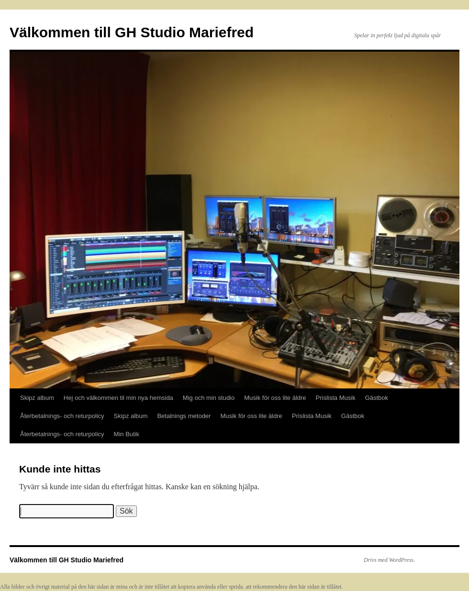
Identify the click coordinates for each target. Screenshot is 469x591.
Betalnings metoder (184, 415)
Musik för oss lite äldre (275, 397)
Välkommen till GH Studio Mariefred (132, 32)
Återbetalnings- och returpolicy (62, 415)
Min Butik (126, 434)
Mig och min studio (208, 397)
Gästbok (376, 397)
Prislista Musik (336, 397)
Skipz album (37, 397)
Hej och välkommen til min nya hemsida (118, 397)
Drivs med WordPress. (389, 560)
